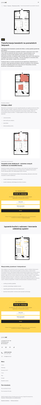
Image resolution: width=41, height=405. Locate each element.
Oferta (2, 365)
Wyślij (20, 210)
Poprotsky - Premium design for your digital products (11, 397)
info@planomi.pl (7, 356)
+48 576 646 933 (7, 352)
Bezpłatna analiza (4, 380)
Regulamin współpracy (5, 400)
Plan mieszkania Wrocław (6, 391)
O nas (2, 372)
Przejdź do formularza (26, 217)
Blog (2, 375)
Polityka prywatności (14, 400)
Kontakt (2, 378)
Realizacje (3, 367)
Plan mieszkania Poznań (6, 388)
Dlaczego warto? (4, 370)
